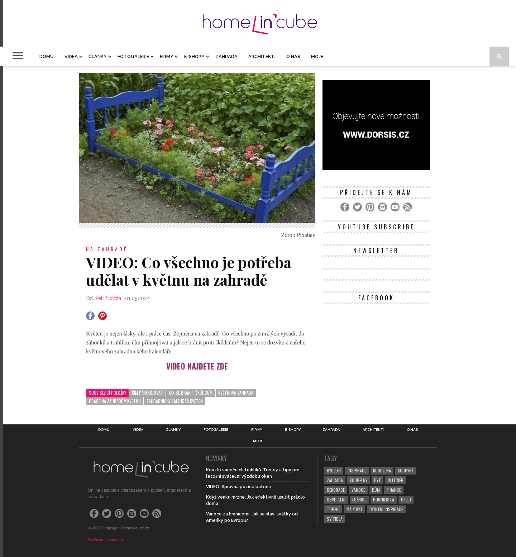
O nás (293, 56)
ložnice (359, 499)
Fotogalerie (133, 56)
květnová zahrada (235, 393)
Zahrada (226, 56)
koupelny (358, 480)
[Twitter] (357, 207)
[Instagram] (382, 207)
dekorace (336, 490)
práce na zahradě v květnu (115, 401)
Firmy (166, 56)
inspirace (357, 470)
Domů (46, 56)
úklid (406, 499)
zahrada (335, 480)
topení (333, 509)
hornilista (383, 499)
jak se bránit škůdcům (190, 393)
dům (376, 490)
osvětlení (336, 499)
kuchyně (406, 470)
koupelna (382, 470)
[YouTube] (395, 207)
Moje (317, 56)
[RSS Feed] (407, 207)
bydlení (334, 470)
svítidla (335, 519)
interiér (395, 480)
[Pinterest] (370, 207)
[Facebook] (344, 207)
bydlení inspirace (386, 509)
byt (377, 480)
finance (394, 490)
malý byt (355, 509)
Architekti (262, 56)
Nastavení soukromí (105, 539)
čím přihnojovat (147, 393)
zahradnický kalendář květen (175, 401)
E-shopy (194, 56)
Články (98, 56)
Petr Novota (108, 298)
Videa (71, 56)
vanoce (358, 490)
